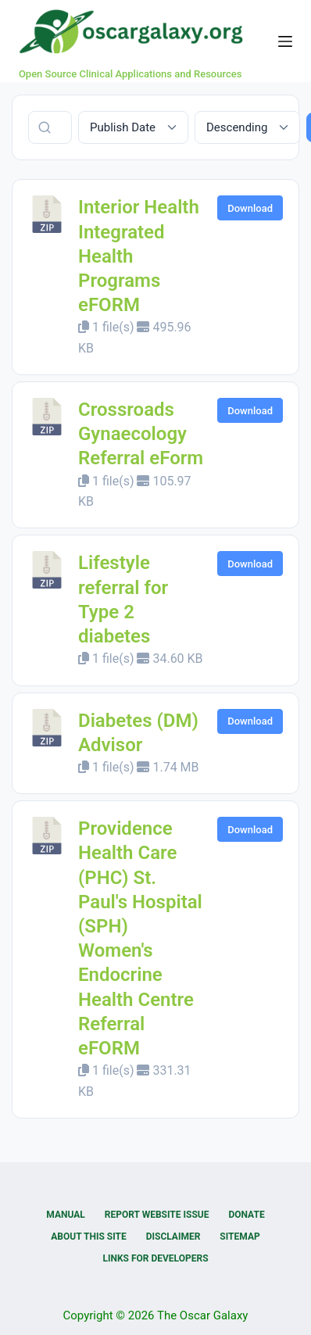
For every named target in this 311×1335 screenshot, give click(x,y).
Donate (246, 1214)
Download (250, 208)
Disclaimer (173, 1236)
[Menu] (285, 41)
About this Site (88, 1236)
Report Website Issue (157, 1214)
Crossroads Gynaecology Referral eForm (140, 434)
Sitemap (239, 1236)
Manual (65, 1214)
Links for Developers (155, 1258)
